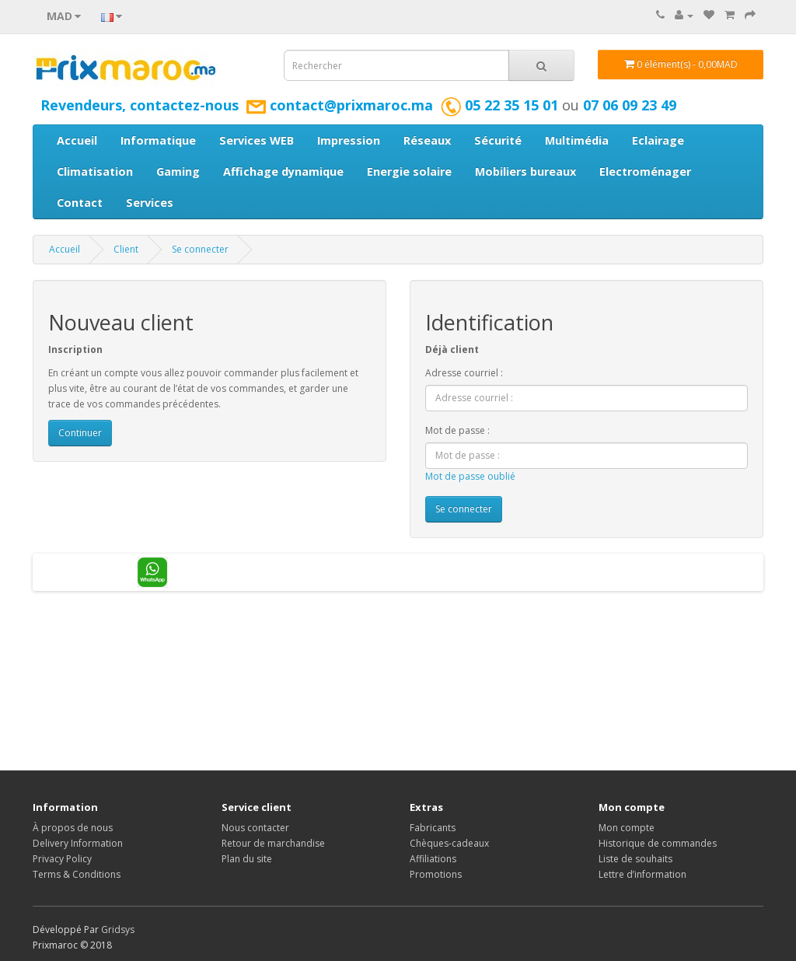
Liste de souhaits (635, 858)
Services (149, 202)
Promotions (436, 874)
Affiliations (433, 858)
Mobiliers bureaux (525, 171)
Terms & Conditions (76, 874)
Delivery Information (78, 843)
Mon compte (627, 827)
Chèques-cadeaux (449, 843)
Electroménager (645, 171)
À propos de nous (73, 827)
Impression (348, 140)
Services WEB (256, 140)
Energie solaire (409, 171)
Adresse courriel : (464, 372)
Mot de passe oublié (470, 476)
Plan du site (247, 858)
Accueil (77, 140)
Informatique (158, 140)
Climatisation (95, 171)
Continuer (80, 432)
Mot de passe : (457, 430)
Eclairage (658, 140)
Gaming (178, 171)
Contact (80, 202)
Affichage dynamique (283, 171)
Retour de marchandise (273, 843)
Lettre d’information (642, 874)
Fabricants (433, 827)
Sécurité (498, 140)
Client (125, 249)
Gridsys (117, 929)
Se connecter (200, 249)
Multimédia (577, 140)
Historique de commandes (658, 843)
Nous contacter (255, 827)
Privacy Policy (62, 858)
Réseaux (427, 140)
